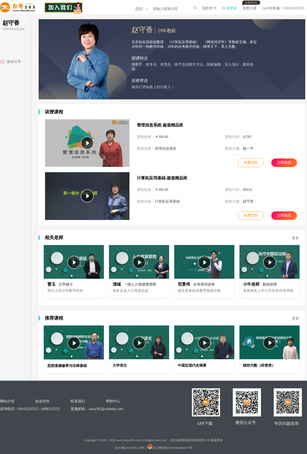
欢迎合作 (42, 401)
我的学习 (209, 8)
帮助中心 (113, 401)
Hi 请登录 (229, 8)
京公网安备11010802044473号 (169, 448)
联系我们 (78, 401)
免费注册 (250, 8)
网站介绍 (7, 401)
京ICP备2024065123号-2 (131, 448)
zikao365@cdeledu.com (106, 409)
